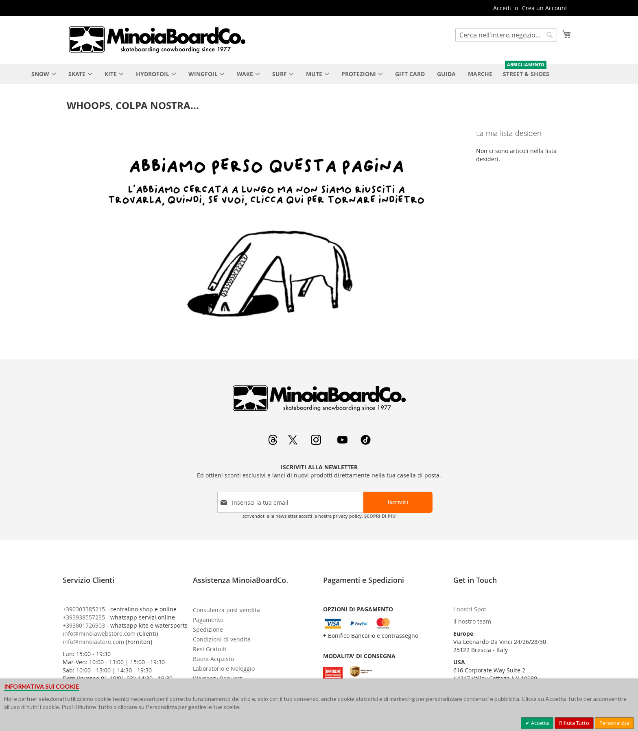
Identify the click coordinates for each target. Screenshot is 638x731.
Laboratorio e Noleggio (224, 668)
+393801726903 (84, 625)
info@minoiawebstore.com (99, 633)
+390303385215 (84, 609)
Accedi (502, 8)
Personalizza (614, 723)
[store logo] (157, 39)
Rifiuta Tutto (574, 723)
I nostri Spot (469, 609)
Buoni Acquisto (213, 659)
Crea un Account (544, 8)
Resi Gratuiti (210, 649)
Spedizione (208, 629)
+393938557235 (84, 617)
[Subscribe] (398, 502)
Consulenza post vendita (226, 610)
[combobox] (506, 35)
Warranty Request (217, 678)
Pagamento (208, 620)
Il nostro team (472, 621)
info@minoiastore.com (93, 642)
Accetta (539, 723)
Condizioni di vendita (222, 639)
